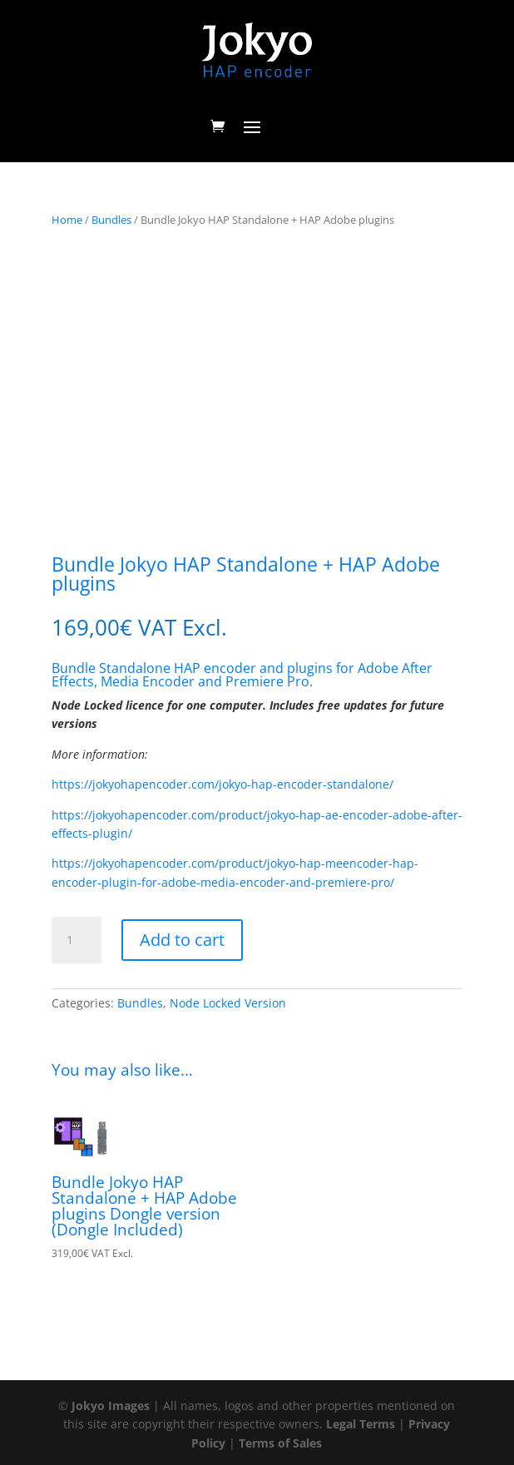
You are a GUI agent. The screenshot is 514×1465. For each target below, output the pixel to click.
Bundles (111, 219)
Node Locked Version (228, 1003)
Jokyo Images (111, 1405)
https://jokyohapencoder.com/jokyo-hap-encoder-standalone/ (222, 784)
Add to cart (182, 939)
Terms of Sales (280, 1443)
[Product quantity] (76, 940)
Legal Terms (360, 1424)
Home (67, 219)
